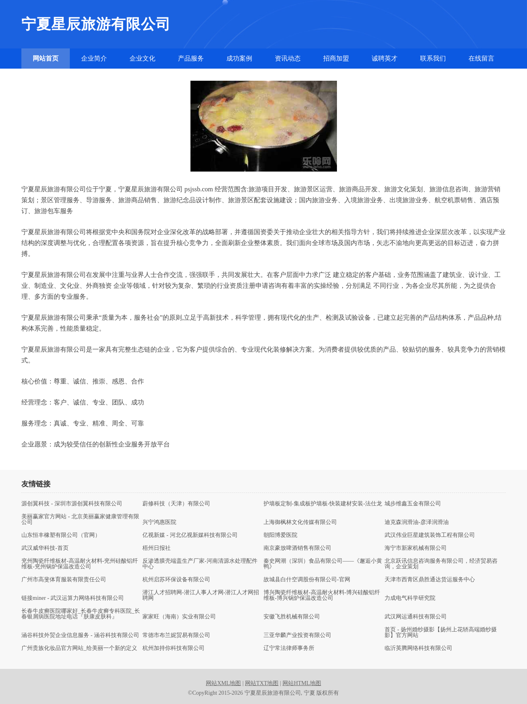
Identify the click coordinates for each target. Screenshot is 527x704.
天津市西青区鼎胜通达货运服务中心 (430, 579)
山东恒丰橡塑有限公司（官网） (60, 535)
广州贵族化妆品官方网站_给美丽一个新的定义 (79, 648)
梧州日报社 (156, 548)
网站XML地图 (223, 683)
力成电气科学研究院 (410, 598)
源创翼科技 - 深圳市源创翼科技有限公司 (71, 504)
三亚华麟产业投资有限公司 (297, 635)
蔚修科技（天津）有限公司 (176, 504)
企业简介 (94, 58)
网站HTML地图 (301, 683)
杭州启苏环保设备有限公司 (176, 579)
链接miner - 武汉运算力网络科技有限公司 (72, 598)
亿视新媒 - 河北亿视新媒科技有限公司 (190, 535)
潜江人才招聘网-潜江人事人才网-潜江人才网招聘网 (200, 595)
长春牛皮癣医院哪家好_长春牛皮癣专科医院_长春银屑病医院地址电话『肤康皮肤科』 (80, 614)
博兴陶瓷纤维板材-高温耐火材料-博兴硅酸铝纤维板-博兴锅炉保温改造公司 (322, 595)
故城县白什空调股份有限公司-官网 (307, 579)
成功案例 (239, 58)
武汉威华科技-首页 (45, 548)
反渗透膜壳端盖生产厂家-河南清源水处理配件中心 (199, 564)
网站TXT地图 (261, 683)
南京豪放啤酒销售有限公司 (297, 548)
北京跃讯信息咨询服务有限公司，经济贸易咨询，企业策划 (441, 564)
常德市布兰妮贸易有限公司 (176, 635)
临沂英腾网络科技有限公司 (418, 648)
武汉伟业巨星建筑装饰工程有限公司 (430, 535)
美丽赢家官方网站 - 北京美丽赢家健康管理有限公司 (80, 519)
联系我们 (433, 58)
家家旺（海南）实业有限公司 (179, 617)
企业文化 (142, 58)
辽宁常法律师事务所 (289, 648)
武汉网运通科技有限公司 (416, 617)
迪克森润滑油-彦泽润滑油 (417, 522)
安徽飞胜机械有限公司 (292, 617)
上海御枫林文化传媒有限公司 (300, 522)
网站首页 (46, 58)
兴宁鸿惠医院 (159, 522)
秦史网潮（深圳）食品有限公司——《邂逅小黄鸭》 (323, 564)
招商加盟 (336, 58)
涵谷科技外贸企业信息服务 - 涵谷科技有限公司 (80, 635)
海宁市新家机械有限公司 (416, 548)
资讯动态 (288, 58)
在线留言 (481, 58)
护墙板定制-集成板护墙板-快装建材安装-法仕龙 (323, 504)
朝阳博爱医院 (280, 535)
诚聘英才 (384, 58)
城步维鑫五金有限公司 (413, 504)
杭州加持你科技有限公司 (173, 648)
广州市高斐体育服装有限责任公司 (63, 579)
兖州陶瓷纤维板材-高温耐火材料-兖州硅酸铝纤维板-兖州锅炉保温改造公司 (79, 564)
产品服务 (191, 58)
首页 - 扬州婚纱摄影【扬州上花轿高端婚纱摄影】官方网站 (441, 632)
